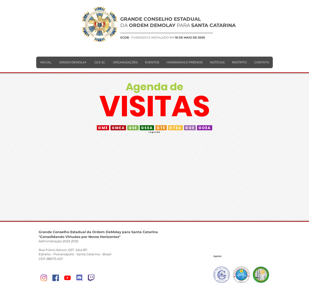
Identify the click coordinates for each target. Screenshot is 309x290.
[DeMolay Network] (79, 278)
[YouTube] (67, 278)
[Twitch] (91, 278)
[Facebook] (55, 278)
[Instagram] (44, 278)
